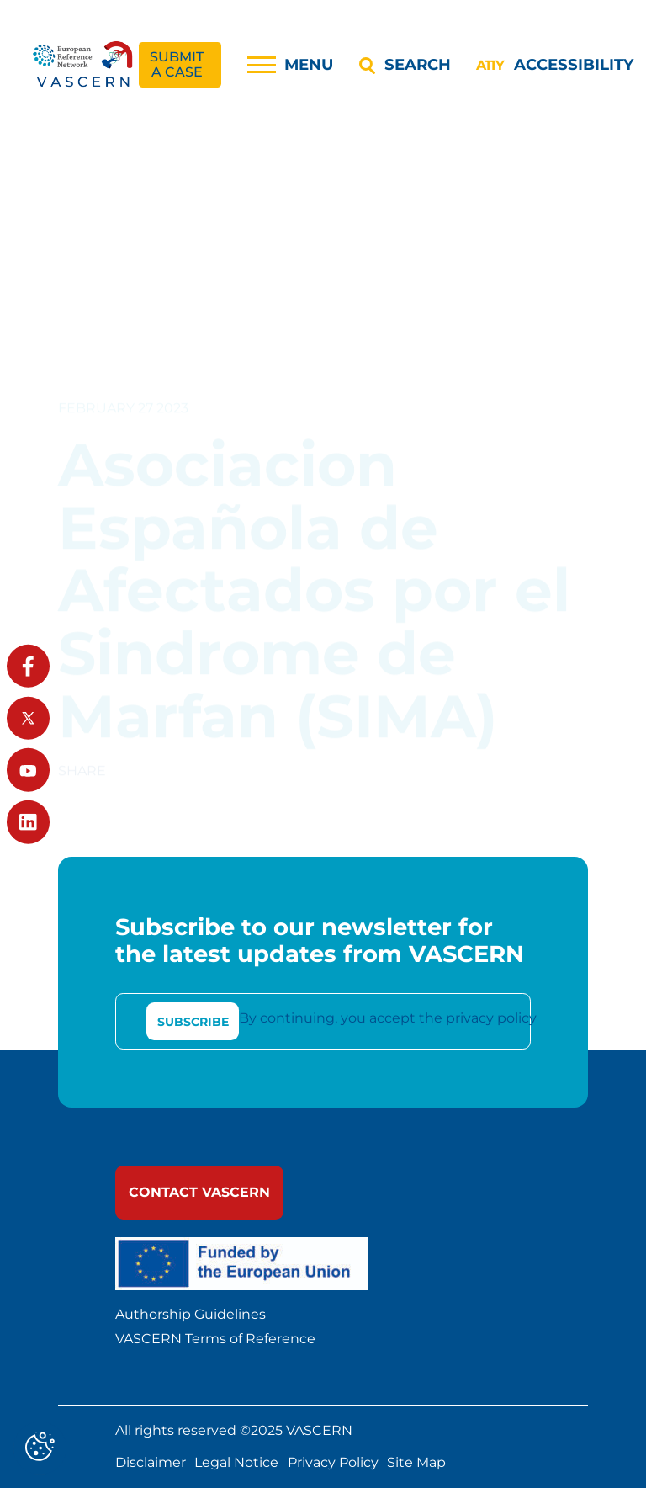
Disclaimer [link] (150, 1462)
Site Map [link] (416, 1462)
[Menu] (290, 65)
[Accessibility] (554, 65)
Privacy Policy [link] (333, 1462)
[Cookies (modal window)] (39, 1448)
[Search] (404, 65)
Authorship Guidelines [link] (190, 1314)
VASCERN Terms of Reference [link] (215, 1339)
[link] (84, 65)
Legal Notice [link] (236, 1462)
